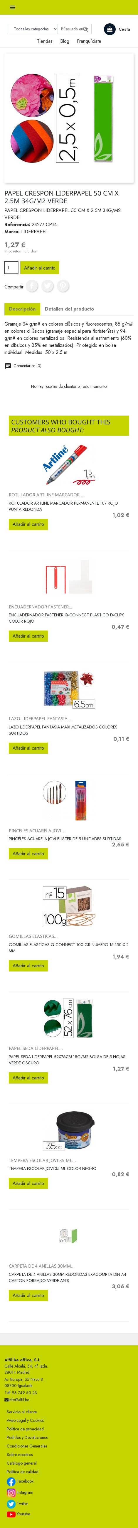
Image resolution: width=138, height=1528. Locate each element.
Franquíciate (89, 41)
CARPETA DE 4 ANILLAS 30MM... (42, 1266)
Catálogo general (22, 1463)
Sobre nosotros (20, 1455)
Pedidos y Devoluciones (27, 1437)
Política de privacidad (25, 1429)
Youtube (18, 1514)
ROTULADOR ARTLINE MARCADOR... (46, 495)
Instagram (20, 1492)
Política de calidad (22, 1472)
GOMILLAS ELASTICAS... (33, 936)
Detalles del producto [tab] (69, 309)
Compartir (32, 286)
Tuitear (47, 286)
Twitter (17, 1504)
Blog (64, 41)
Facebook (20, 1481)
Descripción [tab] (22, 309)
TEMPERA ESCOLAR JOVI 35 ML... (42, 1160)
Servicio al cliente (22, 1412)
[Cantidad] (11, 267)
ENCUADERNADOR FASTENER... (40, 607)
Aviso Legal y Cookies (25, 1420)
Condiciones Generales (27, 1446)
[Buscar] (75, 29)
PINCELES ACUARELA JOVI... (37, 830)
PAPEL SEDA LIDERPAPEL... (36, 1048)
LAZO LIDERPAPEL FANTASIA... (40, 718)
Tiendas (45, 41)
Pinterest (63, 286)
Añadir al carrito (39, 268)
